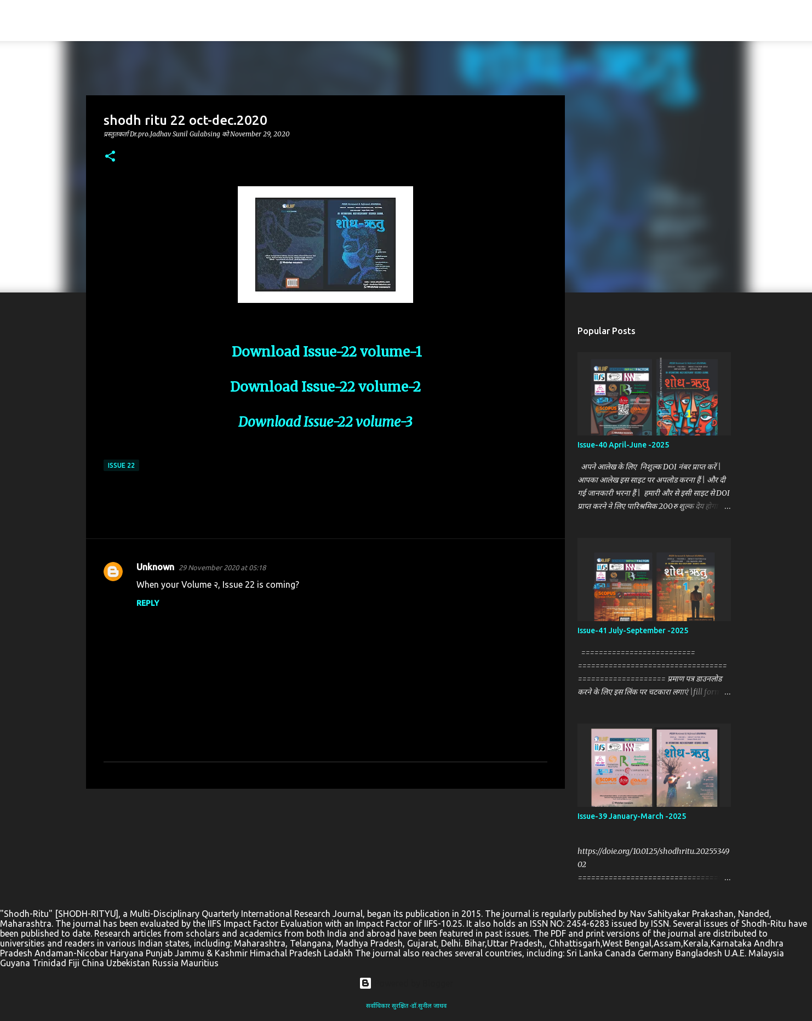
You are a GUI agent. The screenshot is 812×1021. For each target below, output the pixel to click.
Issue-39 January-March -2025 (631, 816)
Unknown (155, 567)
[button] (110, 157)
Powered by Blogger (406, 983)
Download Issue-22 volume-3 (325, 422)
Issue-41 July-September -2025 (632, 630)
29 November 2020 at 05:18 (222, 567)
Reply (147, 603)
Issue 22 (121, 465)
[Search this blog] (745, 21)
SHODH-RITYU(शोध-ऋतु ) (125, 21)
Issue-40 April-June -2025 (623, 444)
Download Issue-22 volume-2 (325, 386)
